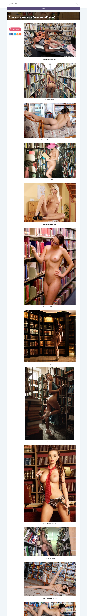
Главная (43, 8)
